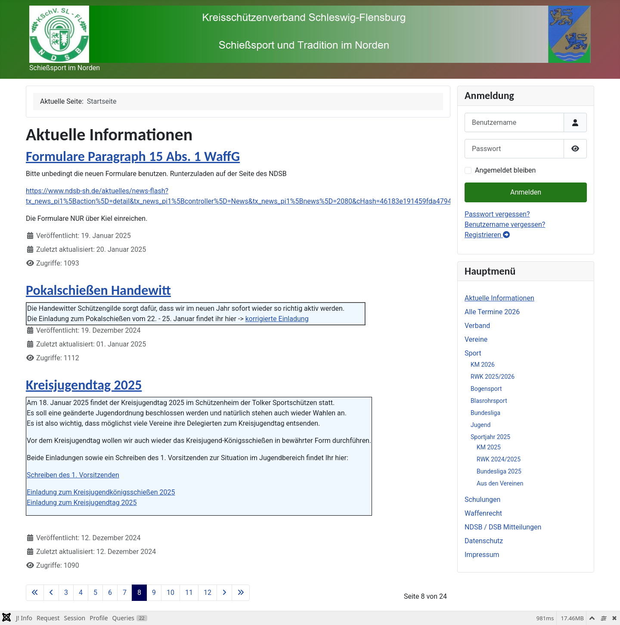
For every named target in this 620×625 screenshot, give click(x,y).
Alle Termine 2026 (492, 312)
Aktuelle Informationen (499, 298)
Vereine (476, 339)
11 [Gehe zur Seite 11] (189, 592)
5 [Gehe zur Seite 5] (95, 592)
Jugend (480, 424)
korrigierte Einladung (277, 319)
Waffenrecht (483, 513)
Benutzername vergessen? (505, 224)
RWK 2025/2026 (493, 376)
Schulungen (482, 499)
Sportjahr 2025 (490, 436)
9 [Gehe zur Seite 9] (154, 592)
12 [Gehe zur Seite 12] (207, 592)
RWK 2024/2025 (499, 459)
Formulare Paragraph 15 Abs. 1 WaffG (133, 156)
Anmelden (525, 192)
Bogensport (486, 388)
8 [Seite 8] (139, 592)
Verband (477, 326)
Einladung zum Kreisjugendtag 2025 (82, 502)
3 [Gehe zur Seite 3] (66, 592)
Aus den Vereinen (500, 483)
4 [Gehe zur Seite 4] (81, 592)
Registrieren (487, 235)
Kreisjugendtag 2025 (84, 385)
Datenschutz (484, 541)
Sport (473, 353)
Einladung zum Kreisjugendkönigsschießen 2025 (101, 492)
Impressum (482, 555)
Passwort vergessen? (497, 214)
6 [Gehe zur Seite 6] (110, 592)
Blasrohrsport (489, 400)
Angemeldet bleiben (505, 170)
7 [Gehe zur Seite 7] (125, 592)
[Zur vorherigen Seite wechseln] (51, 593)
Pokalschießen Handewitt (98, 290)
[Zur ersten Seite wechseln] (35, 593)
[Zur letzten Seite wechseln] (241, 593)
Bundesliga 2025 (499, 471)
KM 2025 (489, 447)
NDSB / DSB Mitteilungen (503, 527)
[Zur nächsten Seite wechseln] (224, 593)
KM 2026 (483, 364)
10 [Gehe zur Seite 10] (170, 592)
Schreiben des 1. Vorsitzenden (73, 475)
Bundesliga (485, 412)
